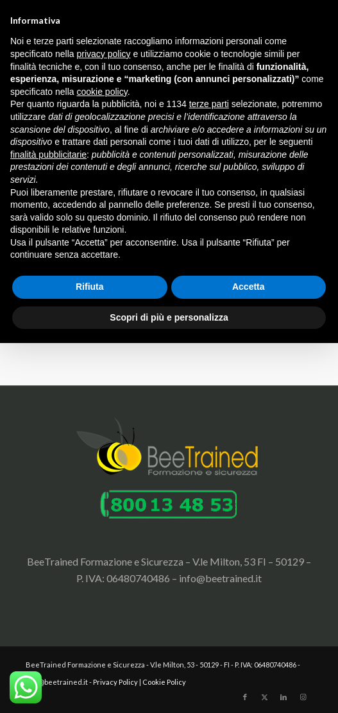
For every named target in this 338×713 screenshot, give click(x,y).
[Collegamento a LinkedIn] (283, 697)
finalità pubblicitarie (48, 154)
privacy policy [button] (104, 54)
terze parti (209, 104)
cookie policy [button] (102, 92)
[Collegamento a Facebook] (245, 697)
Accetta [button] (248, 286)
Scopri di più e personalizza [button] (169, 317)
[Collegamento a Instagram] (302, 697)
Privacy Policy (115, 682)
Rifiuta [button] (90, 286)
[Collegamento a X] (264, 697)
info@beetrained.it (220, 578)
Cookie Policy (164, 682)
